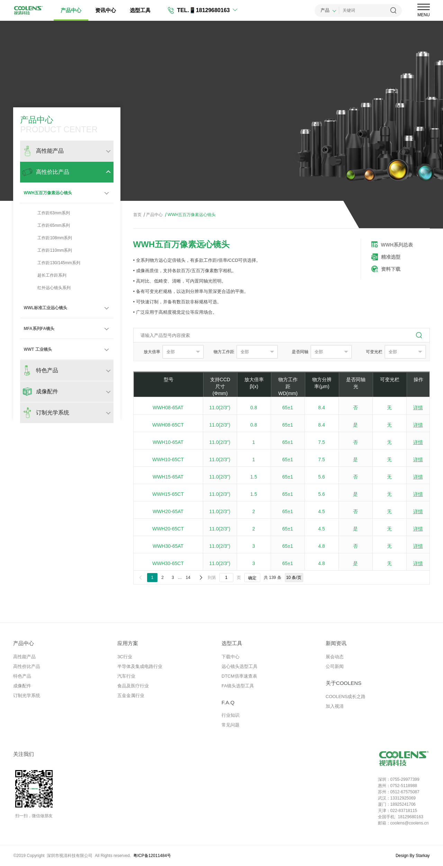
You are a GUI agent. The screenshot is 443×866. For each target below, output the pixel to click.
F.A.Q (228, 702)
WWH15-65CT (168, 494)
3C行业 (124, 656)
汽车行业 (126, 676)
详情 (418, 407)
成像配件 (22, 685)
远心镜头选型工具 (239, 666)
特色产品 (22, 676)
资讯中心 (105, 10)
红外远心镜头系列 (47, 287)
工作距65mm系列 (47, 225)
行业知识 (230, 715)
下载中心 (230, 656)
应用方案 (127, 643)
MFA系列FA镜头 (39, 328)
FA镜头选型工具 (238, 685)
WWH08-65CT (168, 425)
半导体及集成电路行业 (139, 666)
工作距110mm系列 (48, 250)
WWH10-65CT (168, 459)
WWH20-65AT (168, 511)
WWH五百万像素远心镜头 (48, 192)
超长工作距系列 (45, 275)
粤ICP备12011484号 (152, 855)
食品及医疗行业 (133, 685)
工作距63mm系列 (47, 213)
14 (188, 577)
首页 (137, 214)
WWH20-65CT (168, 529)
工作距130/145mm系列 (52, 262)
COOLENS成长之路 (346, 696)
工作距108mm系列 (48, 237)
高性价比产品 (26, 666)
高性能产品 (24, 656)
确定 (252, 577)
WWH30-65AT (168, 546)
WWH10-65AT (168, 442)
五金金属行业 (130, 695)
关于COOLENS (343, 683)
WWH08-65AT (168, 407)
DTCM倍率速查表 (239, 676)
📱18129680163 (209, 10)
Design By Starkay (413, 855)
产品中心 (71, 10)
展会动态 (335, 656)
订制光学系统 (26, 695)
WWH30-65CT (168, 563)
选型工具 (140, 10)
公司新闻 (335, 666)
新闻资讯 (336, 643)
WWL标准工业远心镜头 (45, 307)
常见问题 (230, 724)
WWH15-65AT (168, 477)
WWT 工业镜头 (38, 349)
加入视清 (335, 706)
